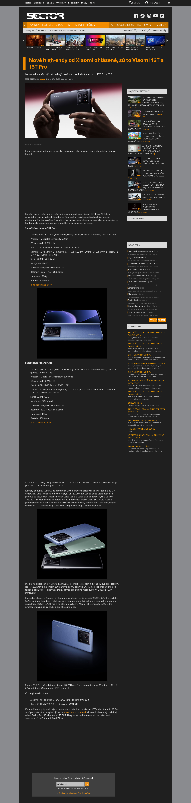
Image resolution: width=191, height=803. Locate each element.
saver (42, 79)
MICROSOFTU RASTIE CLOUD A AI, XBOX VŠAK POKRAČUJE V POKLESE (153, 173)
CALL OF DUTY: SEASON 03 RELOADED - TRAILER (153, 195)
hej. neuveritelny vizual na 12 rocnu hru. (144, 405)
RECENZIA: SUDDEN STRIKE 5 (114, 48)
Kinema (50, 2)
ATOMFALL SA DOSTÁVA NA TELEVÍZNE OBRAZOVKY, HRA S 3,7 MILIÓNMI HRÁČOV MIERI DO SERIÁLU (146, 101)
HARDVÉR (78, 24)
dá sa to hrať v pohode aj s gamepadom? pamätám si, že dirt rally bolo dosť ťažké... (144, 415)
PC (111, 24)
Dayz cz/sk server (136, 257)
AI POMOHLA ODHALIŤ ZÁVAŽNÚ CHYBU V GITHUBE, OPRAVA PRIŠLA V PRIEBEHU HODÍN (146, 150)
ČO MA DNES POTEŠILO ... (140, 446)
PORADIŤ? (157, 30)
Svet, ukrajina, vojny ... (137, 312)
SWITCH (148, 24)
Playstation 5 (134, 294)
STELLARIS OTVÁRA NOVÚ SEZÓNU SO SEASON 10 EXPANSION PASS (146, 162)
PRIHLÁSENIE (155, 3)
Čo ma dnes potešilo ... (138, 281)
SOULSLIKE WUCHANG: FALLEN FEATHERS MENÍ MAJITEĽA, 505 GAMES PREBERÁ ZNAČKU (146, 186)
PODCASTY (46, 30)
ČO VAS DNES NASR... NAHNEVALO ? (144, 420)
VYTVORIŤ (153, 320)
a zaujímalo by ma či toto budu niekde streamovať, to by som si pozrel (143, 338)
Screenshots (133, 287)
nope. (130, 431)
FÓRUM (91, 24)
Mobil (27, 79)
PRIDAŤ (143, 30)
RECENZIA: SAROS (33, 47)
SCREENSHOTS (135, 403)
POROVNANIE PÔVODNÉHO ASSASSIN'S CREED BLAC (134, 50)
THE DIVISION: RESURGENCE (141, 428)
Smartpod (39, 2)
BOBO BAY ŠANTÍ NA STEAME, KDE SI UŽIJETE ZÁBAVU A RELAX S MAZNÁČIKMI (146, 137)
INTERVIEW (57, 30)
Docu (92, 2)
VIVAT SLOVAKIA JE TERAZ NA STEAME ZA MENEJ (54, 49)
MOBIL (160, 24)
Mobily (32, 79)
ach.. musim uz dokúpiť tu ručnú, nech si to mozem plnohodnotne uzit (144, 398)
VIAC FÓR (161, 320)
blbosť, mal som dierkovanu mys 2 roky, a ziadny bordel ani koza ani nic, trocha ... (144, 367)
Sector (28, 2)
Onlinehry (61, 2)
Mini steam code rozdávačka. (141, 275)
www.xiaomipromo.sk (75, 712)
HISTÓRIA (36, 30)
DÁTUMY (82, 30)
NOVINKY (34, 24)
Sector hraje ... (134, 300)
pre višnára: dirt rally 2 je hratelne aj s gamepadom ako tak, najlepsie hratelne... (144, 349)
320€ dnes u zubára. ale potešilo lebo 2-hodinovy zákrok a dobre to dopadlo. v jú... (145, 449)
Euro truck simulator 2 (138, 269)
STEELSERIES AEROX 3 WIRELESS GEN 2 (152, 112)
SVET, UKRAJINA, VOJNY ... (139, 354)
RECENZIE (47, 24)
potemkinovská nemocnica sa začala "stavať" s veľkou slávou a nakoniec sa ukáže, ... (147, 375)
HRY (68, 24)
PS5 (139, 24)
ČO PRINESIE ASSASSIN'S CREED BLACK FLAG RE (74, 49)
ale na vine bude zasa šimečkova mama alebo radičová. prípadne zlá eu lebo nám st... (146, 358)
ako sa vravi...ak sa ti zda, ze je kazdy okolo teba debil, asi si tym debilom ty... (145, 423)
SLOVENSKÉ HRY (70, 30)
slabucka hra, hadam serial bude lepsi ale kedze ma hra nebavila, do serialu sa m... (144, 386)
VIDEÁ (59, 24)
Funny (84, 2)
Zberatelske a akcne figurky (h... (142, 306)
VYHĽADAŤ (128, 30)
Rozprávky (73, 2)
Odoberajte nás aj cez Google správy (74, 793)
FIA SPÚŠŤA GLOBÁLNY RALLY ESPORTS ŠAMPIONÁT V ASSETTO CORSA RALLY (146, 125)
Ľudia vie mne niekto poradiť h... (142, 263)
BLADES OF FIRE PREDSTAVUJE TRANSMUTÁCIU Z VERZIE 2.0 (143, 208)
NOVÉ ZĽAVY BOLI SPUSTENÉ (94, 48)
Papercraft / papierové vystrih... (142, 251)
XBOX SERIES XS (125, 24)
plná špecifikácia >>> (41, 284)
